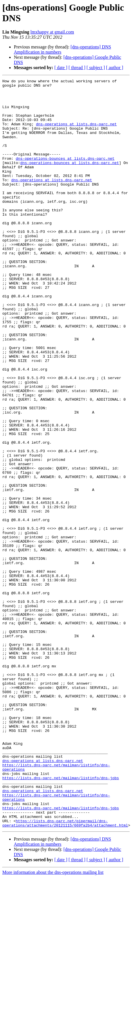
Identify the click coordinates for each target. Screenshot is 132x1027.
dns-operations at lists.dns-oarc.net (76, 133)
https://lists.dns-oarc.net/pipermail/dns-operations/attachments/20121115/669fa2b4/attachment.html (65, 972)
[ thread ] (76, 67)
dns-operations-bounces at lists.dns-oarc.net (65, 174)
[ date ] (60, 67)
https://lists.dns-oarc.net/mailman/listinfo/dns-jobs (60, 918)
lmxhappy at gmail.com (52, 32)
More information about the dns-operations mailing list (53, 1022)
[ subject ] (96, 67)
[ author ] (114, 67)
